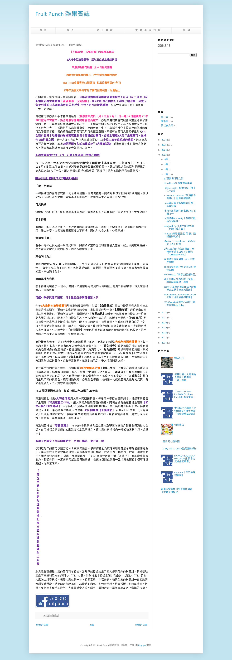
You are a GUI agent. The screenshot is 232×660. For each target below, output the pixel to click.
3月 (166, 164)
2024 (164, 150)
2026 (164, 140)
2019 (164, 328)
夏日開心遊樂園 (171, 442)
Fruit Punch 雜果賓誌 (62, 14)
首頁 (91, 625)
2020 (164, 323)
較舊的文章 (141, 625)
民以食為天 (167, 126)
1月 (166, 174)
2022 (164, 312)
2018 (164, 333)
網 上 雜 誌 (104, 30)
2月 (166, 169)
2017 (164, 338)
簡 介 (70, 30)
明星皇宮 (179, 425)
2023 (164, 155)
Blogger (142, 645)
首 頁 (43, 30)
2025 (164, 145)
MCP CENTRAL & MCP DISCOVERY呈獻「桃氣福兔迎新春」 (184, 459)
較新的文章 (42, 625)
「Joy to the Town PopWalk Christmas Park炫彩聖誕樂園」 (185, 394)
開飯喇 (164, 121)
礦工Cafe (179, 358)
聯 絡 (186, 30)
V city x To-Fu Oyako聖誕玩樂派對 (179, 449)
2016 (164, 343)
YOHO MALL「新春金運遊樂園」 (180, 275)
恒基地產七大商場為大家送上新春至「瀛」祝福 (185, 378)
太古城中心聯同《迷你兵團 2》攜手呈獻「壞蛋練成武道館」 (185, 411)
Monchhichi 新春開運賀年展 (178, 183)
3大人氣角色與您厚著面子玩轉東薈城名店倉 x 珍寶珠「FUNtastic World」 (179, 252)
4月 (166, 159)
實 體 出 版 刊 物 (147, 30)
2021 (164, 317)
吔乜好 (164, 117)
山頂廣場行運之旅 (173, 179)
